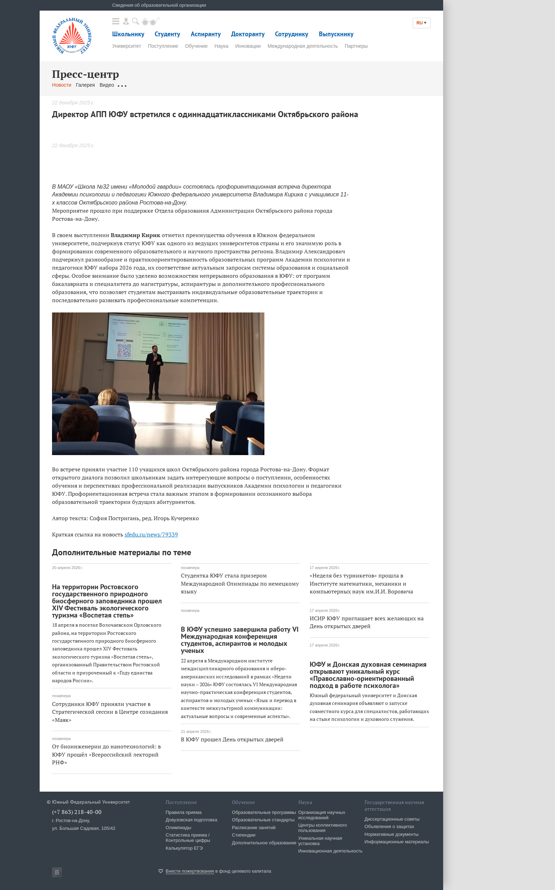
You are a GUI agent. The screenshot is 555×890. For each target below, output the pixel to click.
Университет (126, 46)
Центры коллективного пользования (322, 827)
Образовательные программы (264, 812)
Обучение (196, 46)
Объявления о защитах (389, 826)
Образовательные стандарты (263, 819)
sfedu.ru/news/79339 (151, 534)
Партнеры (356, 46)
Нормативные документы (392, 834)
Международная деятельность (303, 46)
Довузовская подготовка (191, 819)
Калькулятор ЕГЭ (184, 848)
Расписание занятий (253, 827)
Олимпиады (178, 827)
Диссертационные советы (392, 819)
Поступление (163, 46)
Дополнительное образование (264, 842)
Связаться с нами (191, 85)
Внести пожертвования (190, 871)
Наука (221, 46)
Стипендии (243, 835)
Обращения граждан (142, 85)
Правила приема (183, 812)
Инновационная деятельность (330, 851)
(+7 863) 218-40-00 (77, 812)
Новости (61, 85)
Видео (106, 85)
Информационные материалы (397, 841)
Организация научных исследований (321, 815)
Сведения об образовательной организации (159, 5)
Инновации (248, 46)
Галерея (85, 85)
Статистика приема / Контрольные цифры (188, 837)
